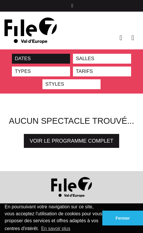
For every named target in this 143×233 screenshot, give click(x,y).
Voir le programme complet (71, 141)
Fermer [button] (123, 218)
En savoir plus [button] (55, 228)
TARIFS (84, 71)
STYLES (54, 84)
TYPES (23, 71)
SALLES (85, 58)
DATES (23, 58)
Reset (65, 59)
